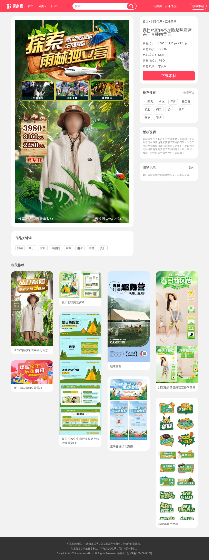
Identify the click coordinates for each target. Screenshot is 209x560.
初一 (170, 109)
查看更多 (189, 92)
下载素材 (168, 76)
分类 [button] (42, 6)
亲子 (31, 248)
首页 (30, 6)
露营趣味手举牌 (168, 524)
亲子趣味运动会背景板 (28, 387)
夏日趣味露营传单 (73, 302)
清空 (192, 167)
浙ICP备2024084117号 (139, 553)
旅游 (20, 248)
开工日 (186, 101)
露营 (68, 248)
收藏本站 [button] (198, 6)
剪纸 (162, 101)
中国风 (149, 101)
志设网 (162, 66)
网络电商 (156, 21)
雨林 (91, 248)
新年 (182, 109)
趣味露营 (115, 366)
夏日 (103, 248)
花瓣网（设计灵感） (166, 6)
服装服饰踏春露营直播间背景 (176, 387)
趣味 (80, 248)
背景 (43, 248)
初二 (159, 109)
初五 (147, 109)
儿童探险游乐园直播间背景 (31, 350)
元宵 (173, 101)
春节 (147, 117)
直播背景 (170, 21)
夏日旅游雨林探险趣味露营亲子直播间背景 (166, 175)
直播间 (55, 248)
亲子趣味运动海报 (121, 446)
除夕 (159, 117)
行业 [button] (55, 6)
